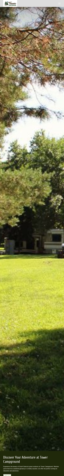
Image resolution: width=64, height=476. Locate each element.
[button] (59, 3)
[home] (10, 3)
